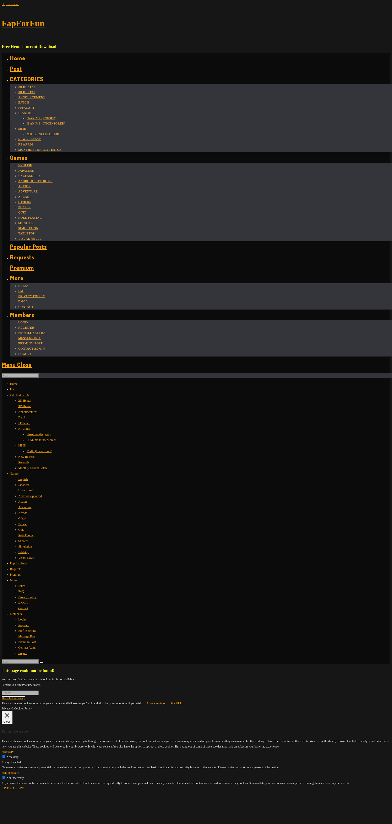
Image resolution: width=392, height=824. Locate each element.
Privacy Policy (27, 597)
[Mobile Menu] (17, 364)
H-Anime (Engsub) (38, 434)
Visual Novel (26, 557)
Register (23, 625)
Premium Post (27, 642)
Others (22, 518)
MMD (22, 445)
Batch (22, 417)
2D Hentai (24, 400)
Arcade (22, 512)
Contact (23, 608)
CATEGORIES (19, 395)
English (23, 479)
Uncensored (25, 490)
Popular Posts (18, 563)
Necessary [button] (8, 751)
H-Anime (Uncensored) (41, 440)
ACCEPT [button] (175, 703)
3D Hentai (24, 406)
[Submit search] (41, 662)
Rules (21, 585)
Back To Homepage (13, 698)
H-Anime (24, 428)
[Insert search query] (20, 375)
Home (14, 383)
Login (22, 619)
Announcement (27, 411)
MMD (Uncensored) (39, 451)
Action (22, 501)
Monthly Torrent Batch (32, 468)
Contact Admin (27, 647)
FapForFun (23, 23)
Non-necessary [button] (10, 772)
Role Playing (26, 535)
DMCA (23, 602)
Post (12, 389)
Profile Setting (27, 630)
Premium (15, 574)
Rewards (23, 462)
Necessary (13, 757)
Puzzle (22, 524)
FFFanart (24, 423)
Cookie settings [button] (156, 703)
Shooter (23, 541)
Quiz (21, 529)
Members (16, 614)
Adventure (24, 507)
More (13, 580)
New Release (26, 456)
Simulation (25, 546)
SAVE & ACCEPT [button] (13, 788)
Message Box (26, 636)
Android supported (30, 496)
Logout (22, 653)
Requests (15, 569)
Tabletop (23, 552)
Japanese (23, 484)
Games (14, 473)
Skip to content (10, 4)
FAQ (21, 591)
